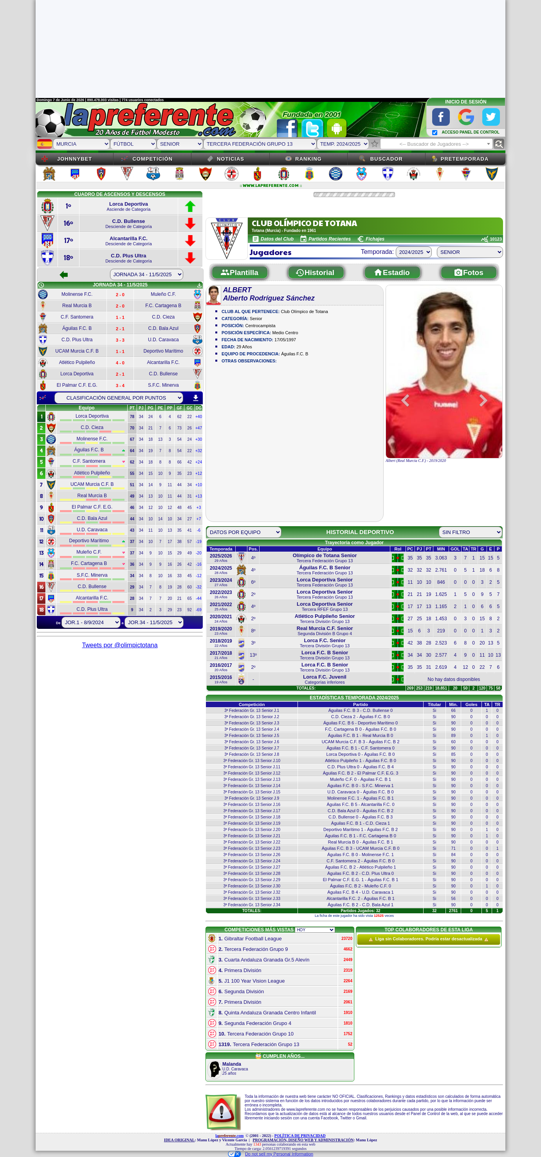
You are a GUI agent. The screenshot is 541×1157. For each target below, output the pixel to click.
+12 (198, 473)
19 (150, 451)
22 (190, 417)
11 (170, 485)
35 (179, 473)
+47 (198, 428)
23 (190, 473)
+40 (198, 417)
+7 (199, 519)
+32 (198, 451)
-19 (198, 542)
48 (179, 507)
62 (179, 417)
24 (150, 417)
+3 (199, 507)
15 (150, 473)
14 (150, 485)
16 (170, 564)
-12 (198, 576)
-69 (198, 610)
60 (190, 587)
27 (190, 519)
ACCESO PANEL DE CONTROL (470, 132)
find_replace (499, 144)
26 (190, 428)
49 (190, 553)
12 (150, 507)
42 (190, 462)
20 (170, 598)
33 (179, 576)
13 (160, 439)
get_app (199, 285)
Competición (152, 159)
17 (170, 542)
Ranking (308, 159)
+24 (198, 462)
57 (190, 542)
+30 (198, 439)
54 (179, 439)
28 (179, 587)
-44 (198, 598)
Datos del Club (277, 239)
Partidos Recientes (329, 239)
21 (150, 428)
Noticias (230, 159)
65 (190, 598)
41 (190, 530)
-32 (198, 587)
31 (190, 496)
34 (141, 417)
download (195, 398)
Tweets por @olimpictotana (119, 645)
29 (179, 553)
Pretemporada (465, 159)
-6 (198, 530)
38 (179, 542)
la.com (229, 1135)
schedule (41, 285)
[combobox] (436, 143)
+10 (198, 485)
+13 (198, 496)
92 (190, 610)
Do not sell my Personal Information (270, 1154)
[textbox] (436, 144)
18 (150, 439)
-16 (198, 564)
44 (179, 485)
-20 (198, 553)
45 (190, 507)
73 (179, 428)
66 (179, 462)
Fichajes (375, 239)
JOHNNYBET (74, 159)
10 (160, 473)
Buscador (386, 159)
